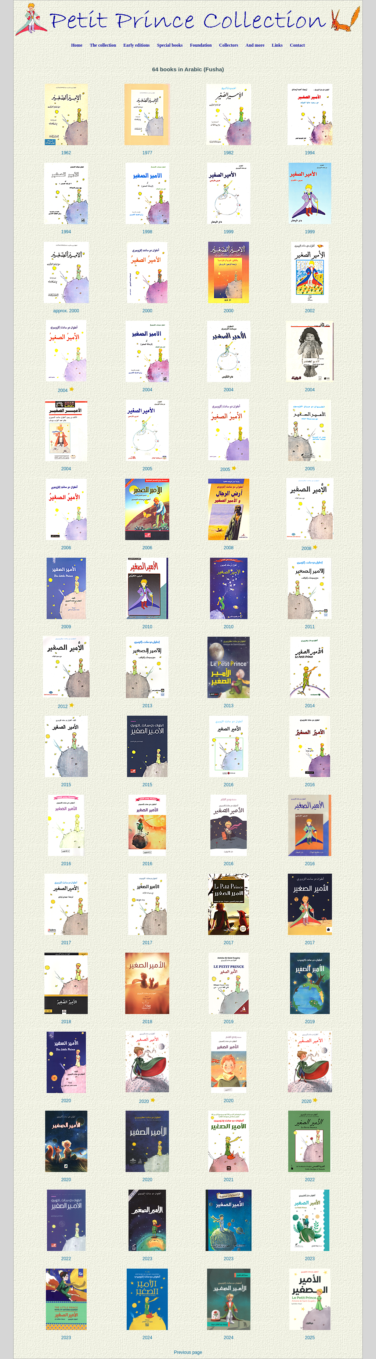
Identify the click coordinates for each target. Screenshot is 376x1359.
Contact (297, 45)
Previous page (188, 1352)
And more (255, 45)
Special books (170, 45)
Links (277, 45)
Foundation (201, 45)
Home (77, 45)
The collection (103, 45)
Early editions (136, 45)
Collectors (228, 45)
